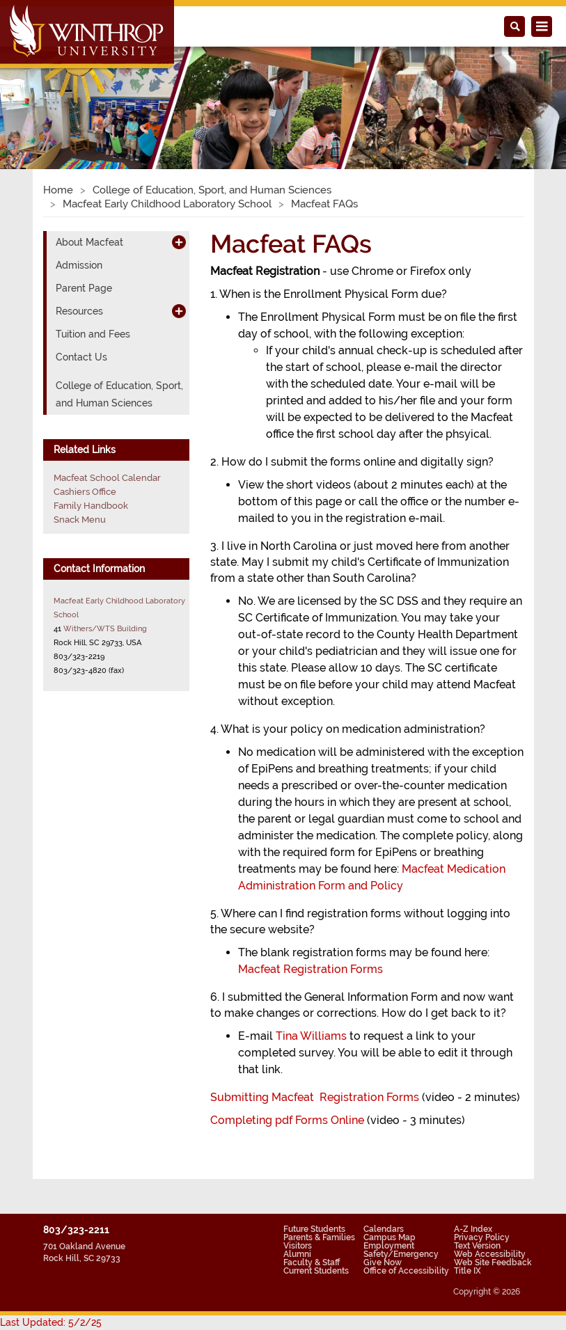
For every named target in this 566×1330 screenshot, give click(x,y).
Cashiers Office (85, 491)
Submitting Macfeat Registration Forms (314, 1097)
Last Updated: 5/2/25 (51, 1322)
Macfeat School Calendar (107, 478)
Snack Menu (80, 519)
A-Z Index (473, 1229)
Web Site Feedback (493, 1262)
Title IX (467, 1271)
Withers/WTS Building (105, 628)
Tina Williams (311, 1036)
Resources (79, 311)
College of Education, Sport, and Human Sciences (212, 190)
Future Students (314, 1229)
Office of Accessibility (406, 1271)
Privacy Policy (482, 1237)
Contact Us (81, 357)
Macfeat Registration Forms (310, 969)
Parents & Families (319, 1237)
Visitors (297, 1246)
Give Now (382, 1262)
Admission (79, 265)
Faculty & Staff (311, 1262)
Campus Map (389, 1237)
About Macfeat (89, 242)
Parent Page (84, 288)
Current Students (316, 1271)
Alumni (297, 1254)
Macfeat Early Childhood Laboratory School (167, 204)
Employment (388, 1246)
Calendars (383, 1229)
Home (58, 190)
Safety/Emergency (401, 1254)
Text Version (477, 1246)
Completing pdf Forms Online (287, 1120)
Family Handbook (91, 505)
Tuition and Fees (93, 334)
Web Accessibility (490, 1254)
